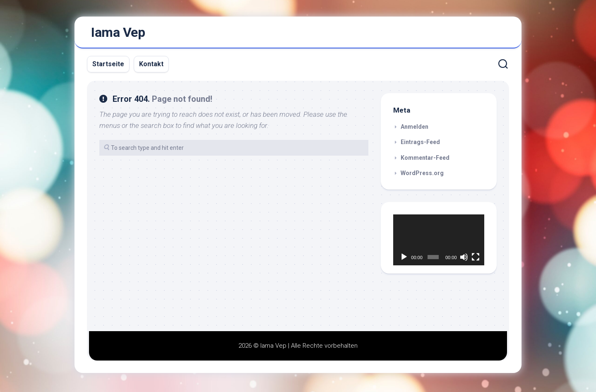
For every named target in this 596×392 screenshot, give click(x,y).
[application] (438, 242)
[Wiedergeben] (404, 259)
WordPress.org (422, 175)
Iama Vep (118, 33)
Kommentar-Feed (425, 160)
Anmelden (414, 129)
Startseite (108, 66)
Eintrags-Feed (420, 144)
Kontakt (151, 66)
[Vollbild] (475, 259)
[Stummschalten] (464, 259)
